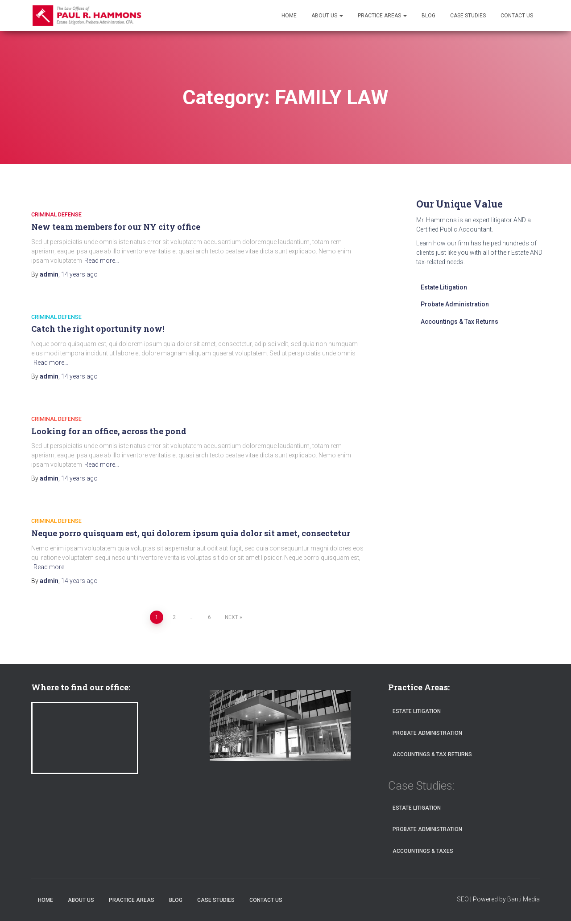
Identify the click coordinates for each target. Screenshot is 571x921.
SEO (463, 899)
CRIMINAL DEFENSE (56, 214)
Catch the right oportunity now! (97, 328)
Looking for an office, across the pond (108, 431)
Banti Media (523, 899)
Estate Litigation (444, 287)
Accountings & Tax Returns (459, 321)
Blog (428, 15)
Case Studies (468, 15)
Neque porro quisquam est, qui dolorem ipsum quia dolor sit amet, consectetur (190, 533)
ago (79, 274)
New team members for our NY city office (115, 226)
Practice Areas (382, 15)
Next (231, 617)
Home (289, 15)
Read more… (101, 260)
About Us (327, 15)
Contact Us (517, 15)
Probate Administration (455, 304)
